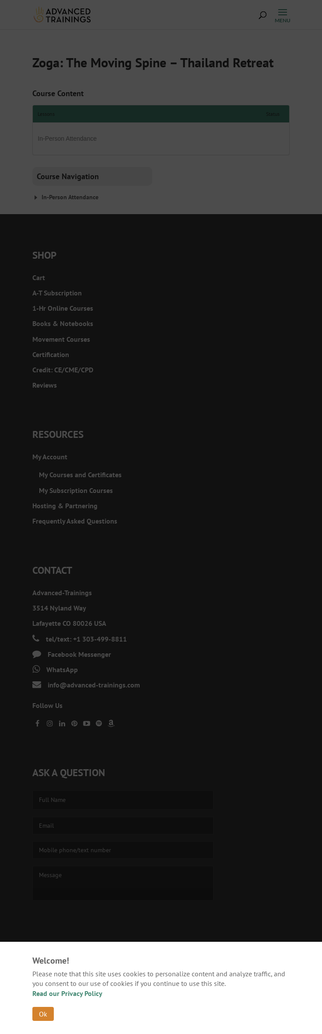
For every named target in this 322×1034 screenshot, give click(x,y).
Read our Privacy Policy (67, 993)
